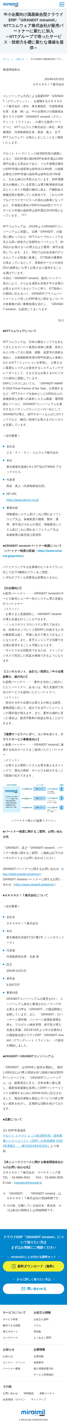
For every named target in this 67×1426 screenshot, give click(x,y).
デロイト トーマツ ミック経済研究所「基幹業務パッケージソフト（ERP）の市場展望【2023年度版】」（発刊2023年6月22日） (33, 1141)
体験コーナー (46, 1393)
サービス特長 (10, 1319)
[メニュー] (61, 4)
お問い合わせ (10, 1393)
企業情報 (39, 1356)
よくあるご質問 (42, 1337)
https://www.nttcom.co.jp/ (22, 499)
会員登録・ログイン (14, 1399)
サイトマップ (38, 1399)
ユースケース (10, 1337)
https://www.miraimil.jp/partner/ (34, 884)
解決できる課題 (11, 1325)
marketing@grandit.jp (28, 1182)
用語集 (37, 1331)
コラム (37, 1325)
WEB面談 (29, 1393)
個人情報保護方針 (44, 1368)
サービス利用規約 (44, 1374)
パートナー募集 (11, 1368)
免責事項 (39, 1362)
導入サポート (10, 1331)
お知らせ (8, 1356)
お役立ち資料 (41, 1319)
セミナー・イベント (14, 1362)
